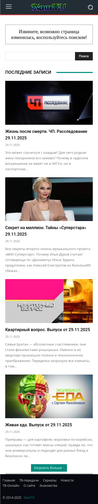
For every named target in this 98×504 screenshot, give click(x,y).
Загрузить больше (49, 468)
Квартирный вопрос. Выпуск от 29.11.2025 (47, 329)
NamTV (29, 497)
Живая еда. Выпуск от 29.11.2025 (38, 424)
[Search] (84, 56)
